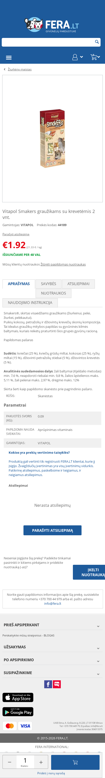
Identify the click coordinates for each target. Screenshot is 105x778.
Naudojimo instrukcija (30, 302)
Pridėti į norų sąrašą (51, 773)
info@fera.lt (52, 603)
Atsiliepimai (78, 283)
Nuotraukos (53, 293)
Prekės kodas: (47, 225)
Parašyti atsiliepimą (15, 234)
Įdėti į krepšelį (75, 762)
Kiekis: (24, 766)
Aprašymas (19, 283)
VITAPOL (27, 225)
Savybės (48, 283)
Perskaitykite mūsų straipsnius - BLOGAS (28, 635)
